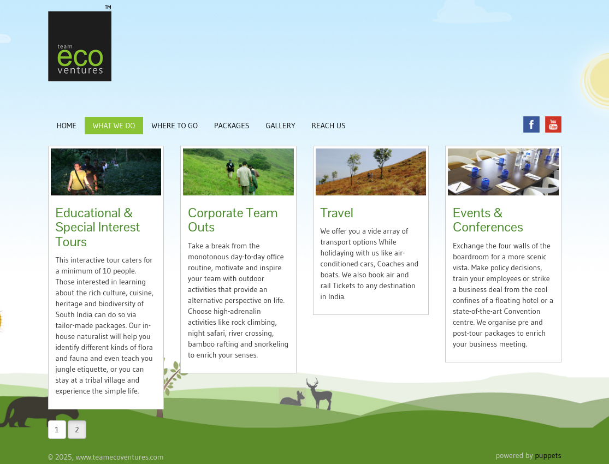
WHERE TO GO (174, 125)
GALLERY (280, 125)
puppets (548, 455)
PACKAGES (231, 125)
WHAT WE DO (114, 125)
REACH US (329, 125)
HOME (66, 125)
